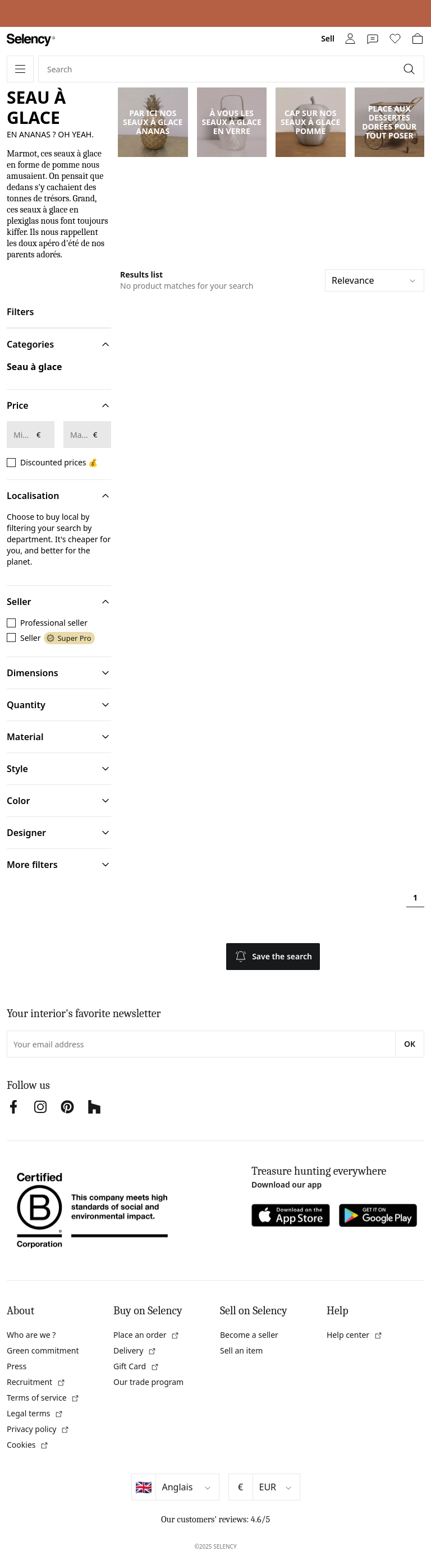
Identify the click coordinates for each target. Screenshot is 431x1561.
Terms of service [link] (43, 1397)
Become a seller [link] (249, 1334)
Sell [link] (327, 38)
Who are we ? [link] (31, 1334)
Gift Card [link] (136, 1366)
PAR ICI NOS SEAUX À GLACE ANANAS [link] (152, 122)
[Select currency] (276, 1487)
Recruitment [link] (36, 1382)
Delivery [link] (135, 1350)
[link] (31, 40)
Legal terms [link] (35, 1413)
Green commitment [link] (43, 1350)
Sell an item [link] (241, 1350)
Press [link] (16, 1366)
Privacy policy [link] (38, 1429)
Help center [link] (355, 1334)
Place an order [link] (146, 1334)
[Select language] (187, 1487)
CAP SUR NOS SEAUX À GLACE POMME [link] (310, 122)
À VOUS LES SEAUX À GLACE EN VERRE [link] (232, 122)
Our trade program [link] (148, 1382)
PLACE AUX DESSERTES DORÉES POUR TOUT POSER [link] (389, 122)
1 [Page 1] (415, 897)
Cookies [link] (28, 1444)
